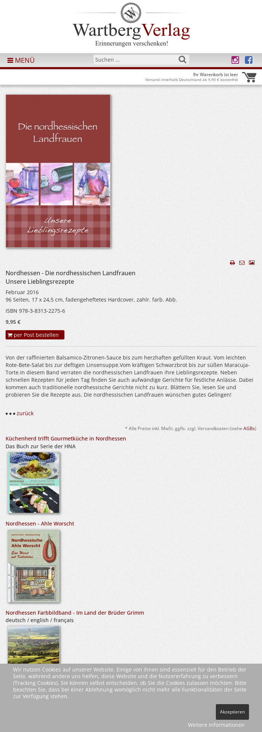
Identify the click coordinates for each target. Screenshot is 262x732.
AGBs (249, 428)
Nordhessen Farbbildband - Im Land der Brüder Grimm (75, 612)
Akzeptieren (232, 712)
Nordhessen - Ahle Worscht (40, 523)
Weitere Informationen (216, 724)
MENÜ (21, 60)
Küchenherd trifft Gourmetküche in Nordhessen (66, 438)
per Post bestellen (33, 334)
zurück (25, 413)
